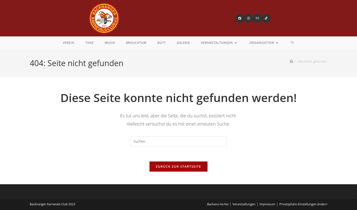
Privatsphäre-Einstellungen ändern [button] (303, 204)
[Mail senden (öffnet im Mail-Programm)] (257, 18)
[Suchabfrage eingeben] (178, 141)
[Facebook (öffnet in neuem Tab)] (239, 18)
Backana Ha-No (217, 204)
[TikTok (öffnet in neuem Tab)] (266, 18)
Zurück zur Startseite (178, 166)
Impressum (267, 204)
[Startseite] (291, 61)
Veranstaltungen (244, 204)
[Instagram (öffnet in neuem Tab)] (248, 18)
